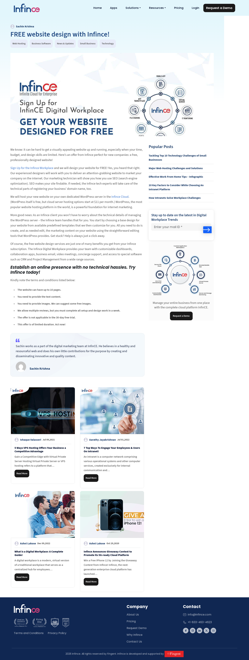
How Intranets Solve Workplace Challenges (175, 198)
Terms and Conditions (29, 633)
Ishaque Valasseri (35, 440)
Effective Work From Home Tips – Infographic (176, 177)
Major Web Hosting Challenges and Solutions (176, 168)
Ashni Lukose (32, 543)
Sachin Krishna (22, 26)
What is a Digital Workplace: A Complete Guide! (39, 553)
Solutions (132, 8)
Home (97, 8)
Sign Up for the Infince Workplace (31, 168)
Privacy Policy (57, 633)
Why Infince (134, 635)
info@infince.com (197, 615)
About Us (133, 615)
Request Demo (137, 628)
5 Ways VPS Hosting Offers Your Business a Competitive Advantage (40, 449)
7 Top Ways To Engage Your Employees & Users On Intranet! (112, 449)
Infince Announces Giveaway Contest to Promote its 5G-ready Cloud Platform (108, 553)
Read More (21, 473)
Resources (156, 8)
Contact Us (134, 642)
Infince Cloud (119, 197)
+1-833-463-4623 (197, 622)
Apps (113, 8)
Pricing (178, 8)
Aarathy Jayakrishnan (107, 440)
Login (195, 8)
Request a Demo (181, 316)
